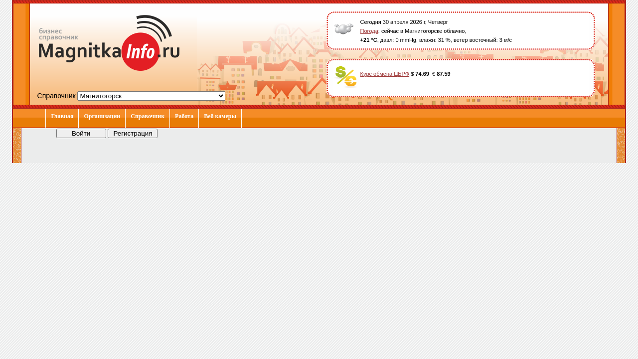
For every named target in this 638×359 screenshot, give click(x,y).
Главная (62, 116)
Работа (184, 116)
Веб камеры (220, 116)
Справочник (147, 116)
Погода (369, 31)
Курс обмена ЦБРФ (385, 74)
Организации (102, 116)
